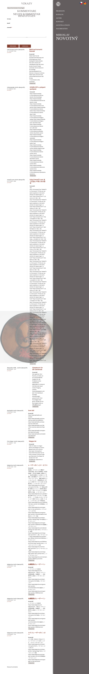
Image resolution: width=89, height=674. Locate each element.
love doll (31, 410)
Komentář (9, 27)
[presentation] (17, 41)
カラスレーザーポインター (37, 633)
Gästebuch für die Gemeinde (37, 368)
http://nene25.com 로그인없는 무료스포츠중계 (37, 181)
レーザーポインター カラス (38, 465)
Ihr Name (9, 19)
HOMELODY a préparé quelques (37, 88)
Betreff (8, 23)
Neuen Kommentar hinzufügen (15, 8)
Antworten (32, 83)
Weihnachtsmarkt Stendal (35, 50)
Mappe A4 (32, 441)
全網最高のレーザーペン (36, 564)
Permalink (9, 52)
